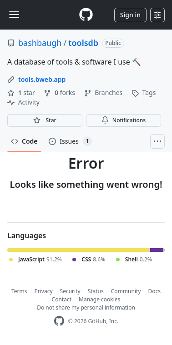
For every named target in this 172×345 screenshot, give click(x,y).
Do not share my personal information (86, 307)
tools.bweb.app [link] (42, 79)
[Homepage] (86, 14)
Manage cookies (99, 299)
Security (70, 291)
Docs (154, 291)
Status (96, 291)
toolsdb (83, 42)
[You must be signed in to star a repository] (44, 120)
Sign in (130, 14)
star (21, 92)
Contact (61, 299)
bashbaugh (39, 42)
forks (60, 92)
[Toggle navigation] (14, 14)
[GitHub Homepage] (59, 321)
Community (126, 291)
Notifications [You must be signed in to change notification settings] (123, 120)
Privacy (44, 291)
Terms (19, 291)
